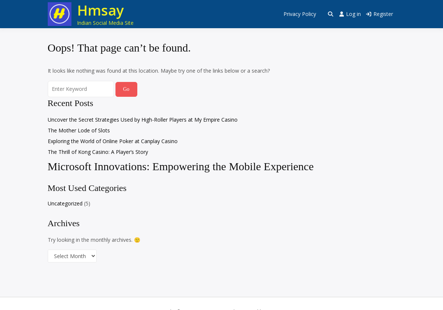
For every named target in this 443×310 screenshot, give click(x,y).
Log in (350, 13)
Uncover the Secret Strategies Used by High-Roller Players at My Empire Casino (143, 119)
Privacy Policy (299, 13)
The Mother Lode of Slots (79, 130)
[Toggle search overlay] (330, 14)
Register (379, 13)
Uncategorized (65, 203)
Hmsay (100, 10)
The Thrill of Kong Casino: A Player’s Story (98, 151)
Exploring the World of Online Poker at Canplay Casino (113, 141)
